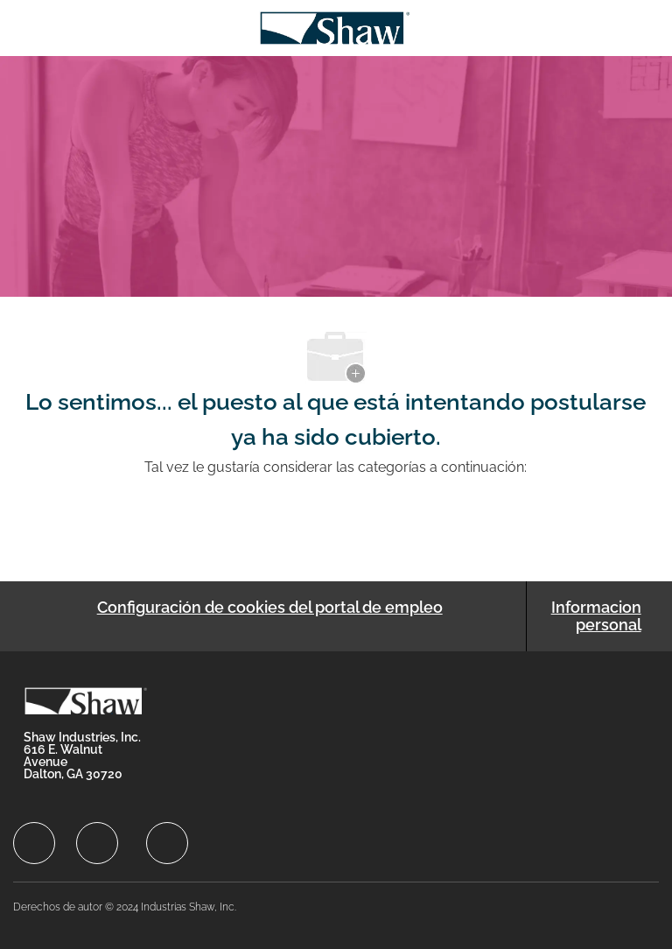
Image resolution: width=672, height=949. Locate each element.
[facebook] (34, 843)
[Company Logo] (334, 26)
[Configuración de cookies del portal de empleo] (270, 616)
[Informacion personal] (593, 616)
